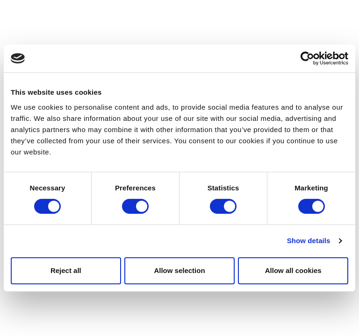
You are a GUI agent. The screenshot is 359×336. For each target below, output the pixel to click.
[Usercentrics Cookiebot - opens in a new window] (307, 58)
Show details (308, 241)
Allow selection (179, 270)
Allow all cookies (293, 270)
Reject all (65, 270)
